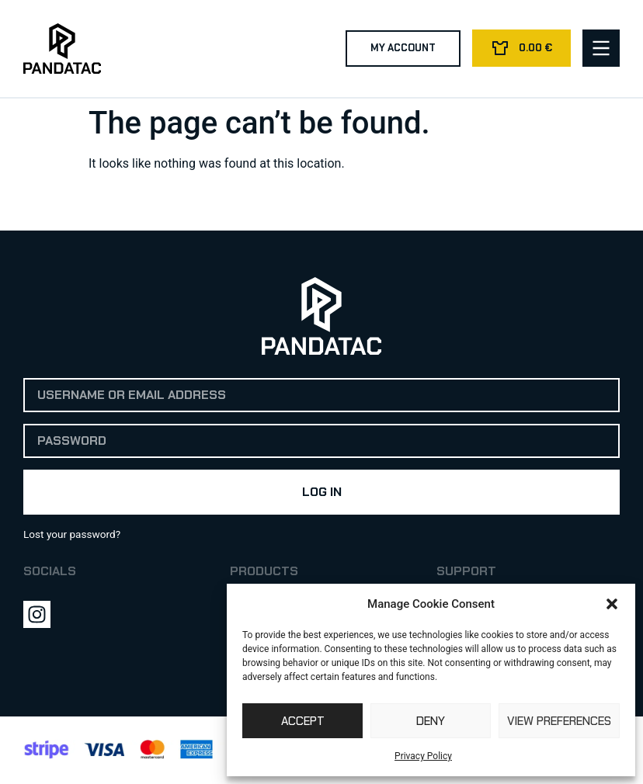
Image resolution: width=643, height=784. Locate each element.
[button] (612, 604)
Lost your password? (71, 534)
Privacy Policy (423, 756)
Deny (430, 721)
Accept (303, 721)
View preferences (559, 721)
